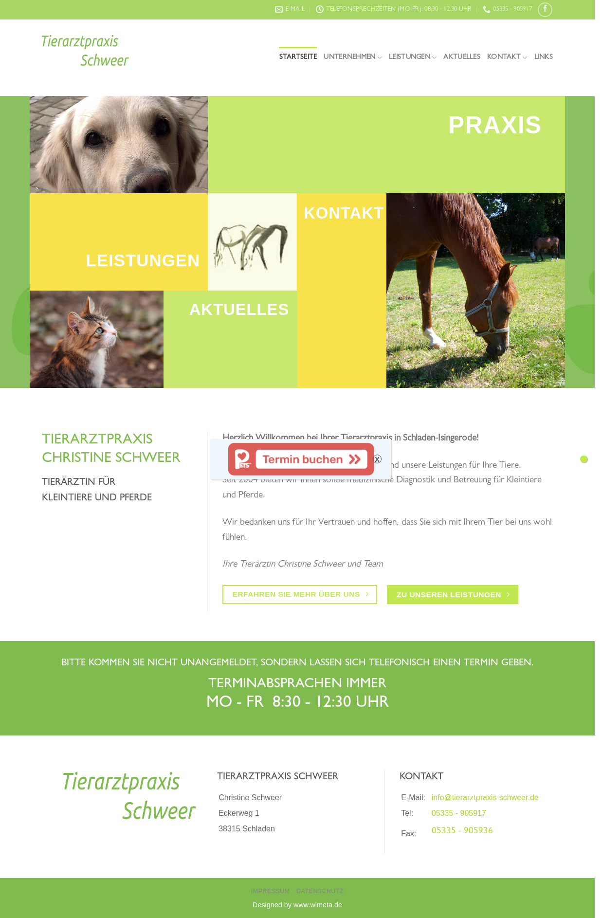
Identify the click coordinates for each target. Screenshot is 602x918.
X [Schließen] (377, 459)
